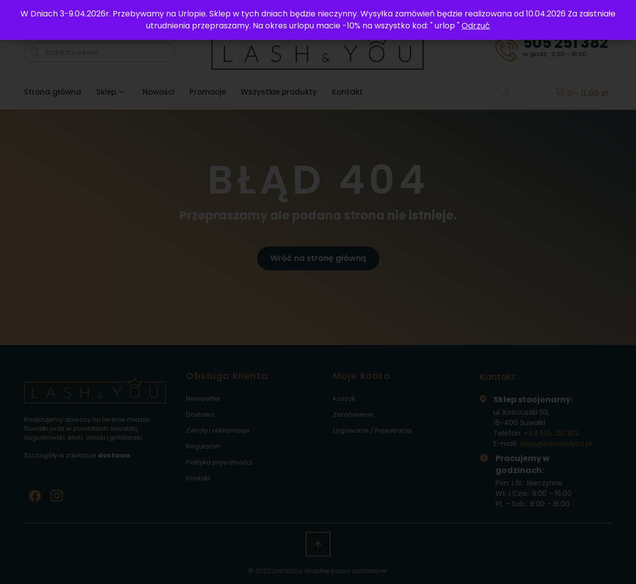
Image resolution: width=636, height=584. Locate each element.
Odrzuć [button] (476, 25)
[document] (318, 292)
